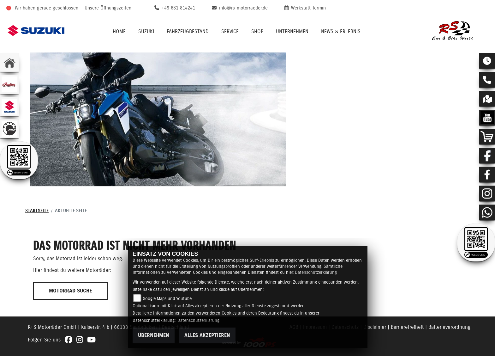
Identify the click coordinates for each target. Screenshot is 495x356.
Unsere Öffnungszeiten (108, 8)
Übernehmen (153, 335)
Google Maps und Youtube (167, 299)
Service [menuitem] (230, 31)
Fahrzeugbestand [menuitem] (188, 31)
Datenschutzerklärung (316, 272)
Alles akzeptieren (207, 335)
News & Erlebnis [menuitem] (341, 31)
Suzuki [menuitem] (146, 31)
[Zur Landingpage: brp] (9, 128)
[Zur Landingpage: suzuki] (9, 106)
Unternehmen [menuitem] (292, 31)
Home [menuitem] (119, 31)
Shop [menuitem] (257, 31)
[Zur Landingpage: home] (9, 62)
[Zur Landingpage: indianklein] (9, 84)
